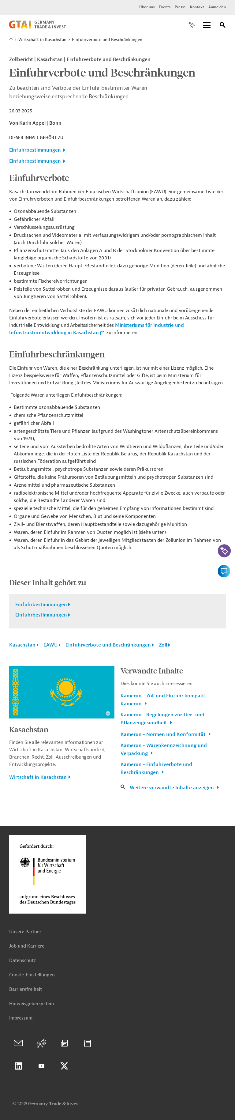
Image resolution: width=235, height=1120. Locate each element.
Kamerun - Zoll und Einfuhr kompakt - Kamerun (165, 700)
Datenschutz (22, 961)
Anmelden (217, 7)
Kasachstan (22, 645)
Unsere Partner (25, 932)
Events (164, 7)
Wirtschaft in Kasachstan (42, 39)
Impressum (20, 1018)
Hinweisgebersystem (31, 1004)
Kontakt (197, 7)
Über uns (147, 7)
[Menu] (206, 25)
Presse (180, 7)
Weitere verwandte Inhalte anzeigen (172, 788)
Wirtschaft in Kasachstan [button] (38, 777)
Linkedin (18, 1066)
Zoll (163, 645)
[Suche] (223, 26)
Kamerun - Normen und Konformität (164, 734)
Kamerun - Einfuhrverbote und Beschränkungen (156, 768)
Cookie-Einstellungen (32, 975)
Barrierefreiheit (25, 989)
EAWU (50, 645)
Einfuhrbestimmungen (35, 150)
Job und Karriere (26, 946)
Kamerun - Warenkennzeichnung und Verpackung (164, 749)
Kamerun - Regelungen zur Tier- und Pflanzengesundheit (162, 719)
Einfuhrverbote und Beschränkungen (108, 645)
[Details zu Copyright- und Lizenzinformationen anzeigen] (108, 713)
